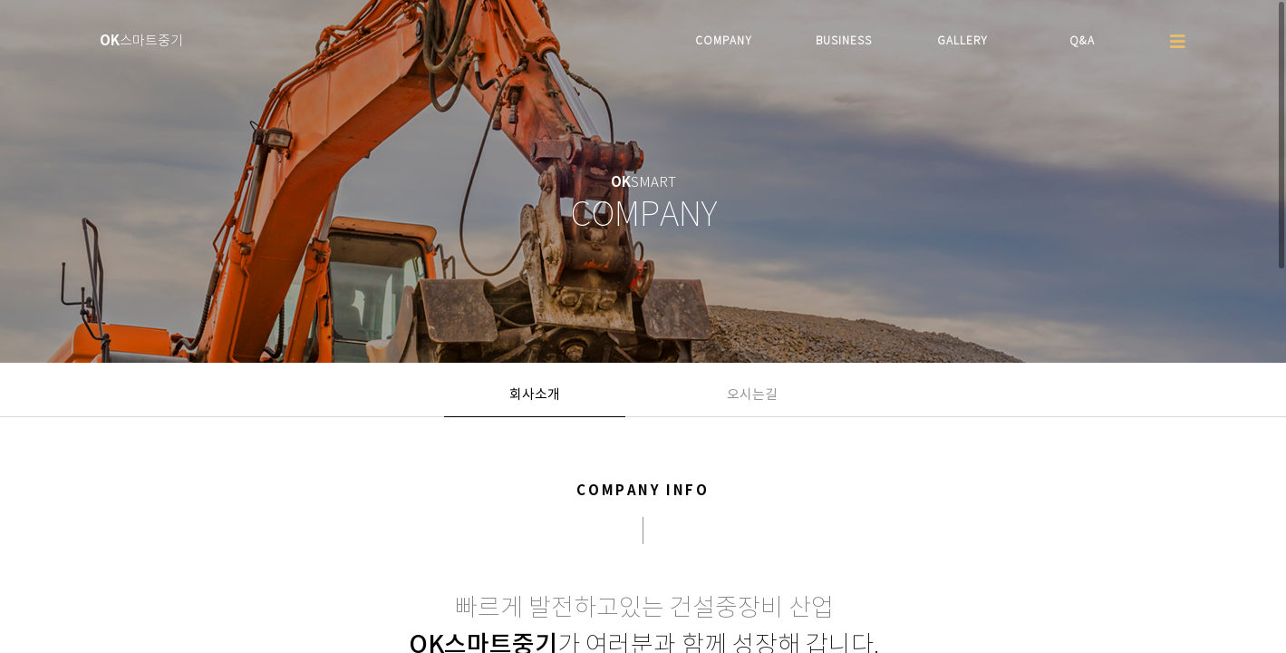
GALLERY (962, 40)
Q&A (1082, 40)
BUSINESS (844, 40)
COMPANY (723, 40)
